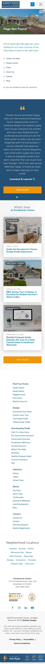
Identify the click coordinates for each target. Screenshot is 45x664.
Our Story (17, 490)
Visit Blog (22, 360)
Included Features (18, 446)
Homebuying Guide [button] (20, 428)
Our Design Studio (20, 418)
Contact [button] (17, 514)
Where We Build (13, 58)
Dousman (22, 549)
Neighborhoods (19, 394)
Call (27, 657)
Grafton (31, 549)
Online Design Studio (21, 422)
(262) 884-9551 (22, 587)
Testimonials (18, 497)
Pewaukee (32, 560)
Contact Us (17, 87)
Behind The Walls (18, 449)
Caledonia (13, 549)
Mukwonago (28, 556)
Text (34, 657)
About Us (10, 72)
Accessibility (28, 639)
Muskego (10, 560)
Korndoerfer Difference (20, 442)
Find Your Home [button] (21, 383)
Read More (22, 190)
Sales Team (18, 494)
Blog (8, 81)
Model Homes (18, 388)
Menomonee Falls (17, 552)
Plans (8, 67)
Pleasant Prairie (17, 564)
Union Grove (29, 564)
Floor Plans (17, 398)
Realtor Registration (21, 528)
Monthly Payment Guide (21, 456)
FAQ (13, 463)
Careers (16, 521)
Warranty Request (20, 525)
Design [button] (16, 407)
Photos (16, 473)
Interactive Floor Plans (22, 412)
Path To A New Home (20, 432)
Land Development (21, 504)
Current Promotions (19, 460)
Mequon (29, 552)
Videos (15, 477)
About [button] (16, 486)
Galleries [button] (17, 469)
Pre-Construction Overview (22, 436)
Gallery (9, 76)
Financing (15, 453)
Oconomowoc (21, 560)
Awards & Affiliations (21, 501)
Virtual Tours (18, 480)
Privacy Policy (15, 639)
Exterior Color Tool (20, 415)
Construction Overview (20, 439)
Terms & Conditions (22, 643)
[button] (32, 4)
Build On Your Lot (20, 401)
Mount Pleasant (16, 556)
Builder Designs (29, 620)
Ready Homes (12, 63)
